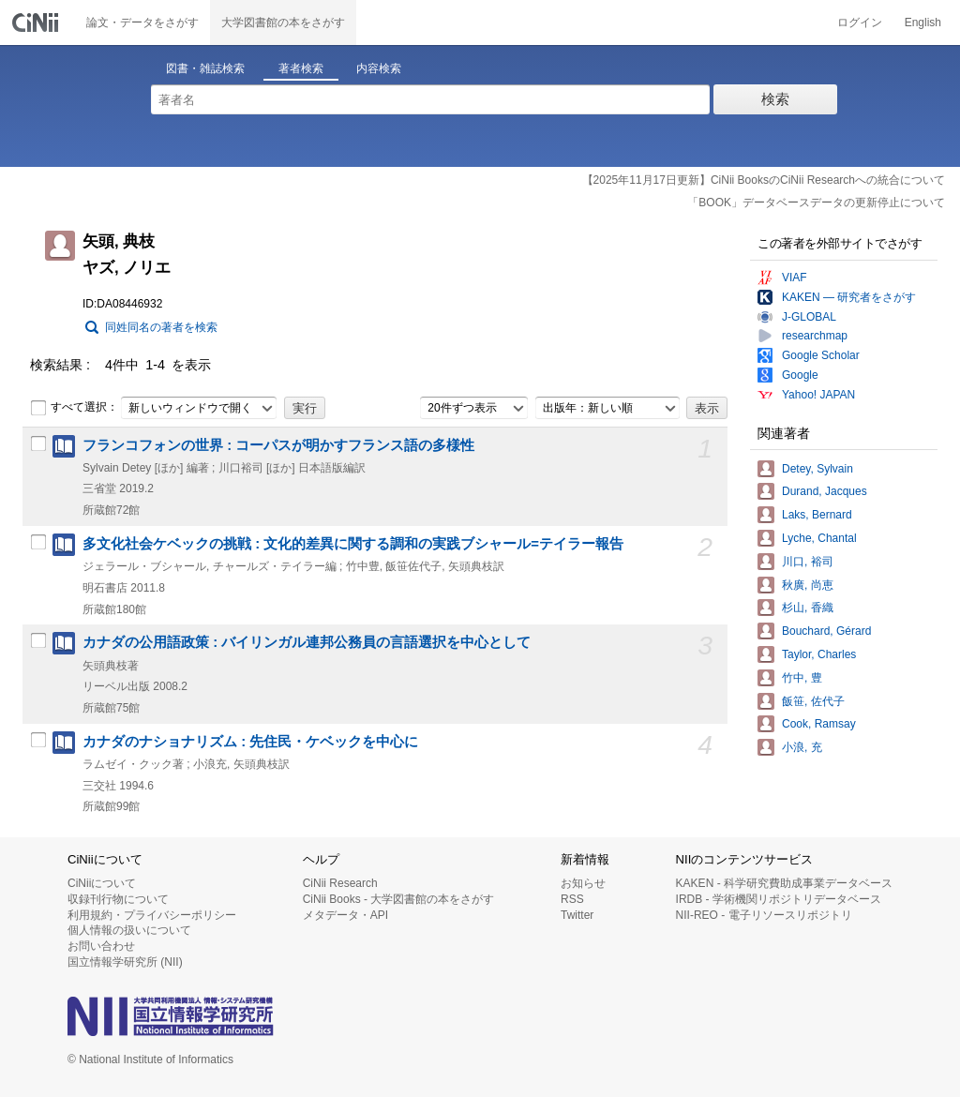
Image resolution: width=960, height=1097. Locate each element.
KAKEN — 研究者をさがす (849, 297)
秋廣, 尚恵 (807, 585)
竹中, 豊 (802, 677)
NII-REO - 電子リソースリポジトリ (764, 915)
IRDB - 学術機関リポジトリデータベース (778, 899)
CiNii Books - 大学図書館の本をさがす (399, 899)
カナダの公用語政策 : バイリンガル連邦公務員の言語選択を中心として (306, 642)
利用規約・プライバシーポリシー (152, 915)
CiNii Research (340, 883)
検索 (775, 99)
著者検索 (300, 68)
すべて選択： (74, 407)
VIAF (794, 277)
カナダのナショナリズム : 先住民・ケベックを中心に (250, 741)
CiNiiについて (102, 883)
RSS (572, 899)
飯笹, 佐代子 (813, 701)
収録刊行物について (118, 899)
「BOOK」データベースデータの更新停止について (816, 202)
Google (800, 375)
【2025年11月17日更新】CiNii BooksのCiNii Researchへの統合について (763, 180)
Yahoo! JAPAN (818, 394)
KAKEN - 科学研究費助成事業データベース (784, 883)
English (923, 22)
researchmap (815, 335)
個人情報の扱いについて (129, 930)
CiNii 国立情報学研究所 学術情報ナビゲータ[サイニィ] (37, 22)
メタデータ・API (345, 915)
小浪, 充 (802, 747)
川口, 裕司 (807, 561)
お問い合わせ (101, 946)
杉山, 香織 (807, 607)
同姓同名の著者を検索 (161, 327)
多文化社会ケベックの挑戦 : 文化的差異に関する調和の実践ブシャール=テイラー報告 (352, 543)
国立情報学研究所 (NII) (125, 962)
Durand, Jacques (824, 491)
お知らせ (583, 883)
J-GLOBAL (809, 316)
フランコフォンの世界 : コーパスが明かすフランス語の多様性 (278, 445)
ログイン (859, 22)
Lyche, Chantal (819, 538)
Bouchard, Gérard (826, 631)
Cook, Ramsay (819, 723)
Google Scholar (821, 355)
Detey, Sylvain (817, 468)
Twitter (577, 915)
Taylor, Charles (819, 654)
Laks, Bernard (817, 514)
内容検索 (378, 68)
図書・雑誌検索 (205, 68)
